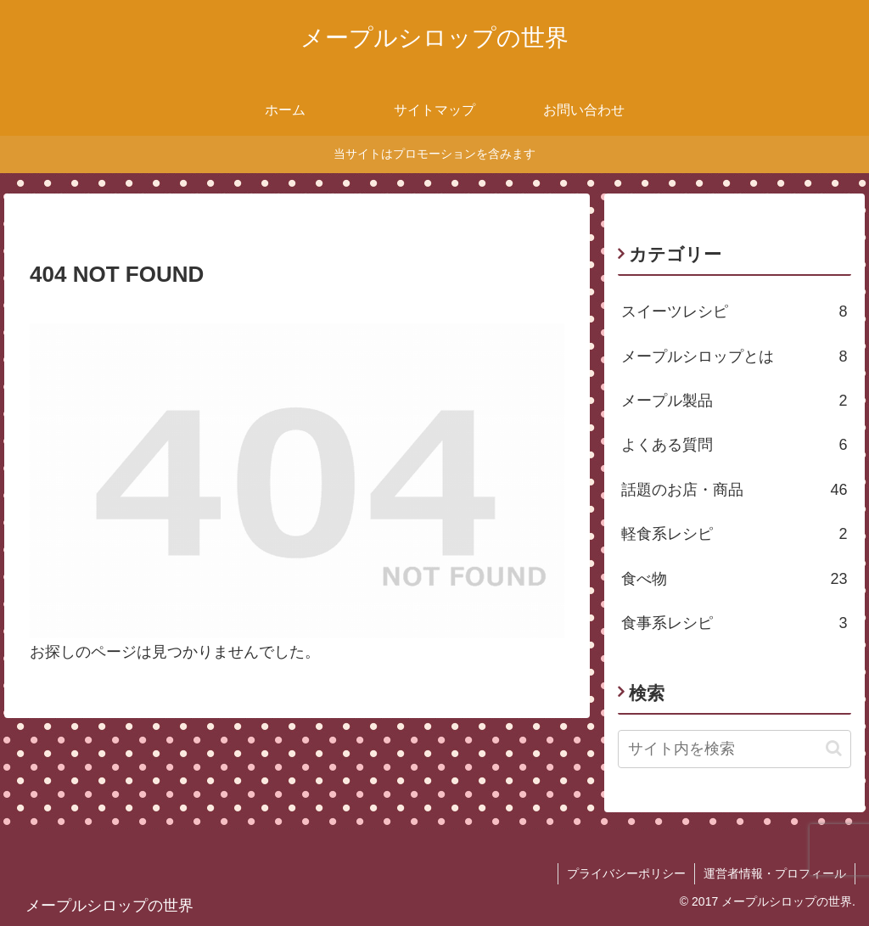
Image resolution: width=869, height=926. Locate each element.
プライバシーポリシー (626, 873)
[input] (734, 749)
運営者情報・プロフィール (775, 873)
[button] (834, 748)
